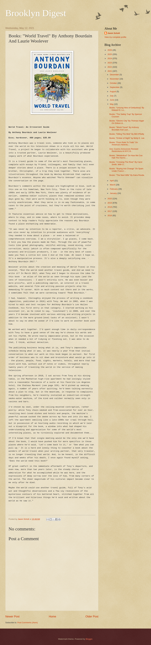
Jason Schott (114, 33)
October (113, 83)
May (112, 104)
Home (52, 616)
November (114, 79)
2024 (110, 58)
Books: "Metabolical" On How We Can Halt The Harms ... (125, 156)
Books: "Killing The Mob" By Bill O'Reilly (126, 134)
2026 (110, 50)
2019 (110, 203)
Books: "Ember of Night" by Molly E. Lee (126, 138)
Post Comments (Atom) (27, 622)
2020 (110, 198)
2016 (110, 215)
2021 (110, 71)
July (112, 96)
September (115, 87)
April (112, 180)
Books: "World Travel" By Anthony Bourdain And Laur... (124, 128)
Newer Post (12, 616)
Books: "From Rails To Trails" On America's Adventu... (123, 143)
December (114, 74)
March (113, 185)
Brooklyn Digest (35, 13)
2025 (110, 54)
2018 (110, 207)
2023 (110, 63)
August (113, 91)
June (112, 100)
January (113, 193)
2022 (110, 67)
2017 (110, 211)
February (114, 189)
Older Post (91, 616)
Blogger (89, 639)
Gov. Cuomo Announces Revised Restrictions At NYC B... (123, 150)
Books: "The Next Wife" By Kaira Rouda (126, 175)
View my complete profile (115, 37)
